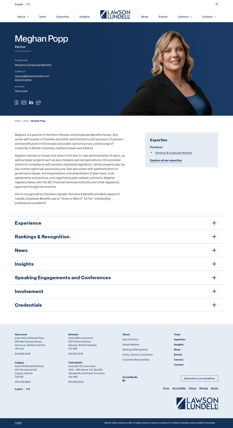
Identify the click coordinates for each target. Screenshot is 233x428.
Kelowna (73, 334)
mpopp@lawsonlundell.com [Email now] (32, 76)
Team (42, 17)
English (19, 4)
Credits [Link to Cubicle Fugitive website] (18, 422)
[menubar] (116, 14)
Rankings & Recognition (135, 349)
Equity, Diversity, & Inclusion (137, 354)
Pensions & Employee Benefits (33, 65)
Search (214, 388)
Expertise (62, 17)
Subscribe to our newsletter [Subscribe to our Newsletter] (199, 378)
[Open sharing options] (38, 102)
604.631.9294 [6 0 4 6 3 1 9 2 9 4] (23, 80)
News (144, 17)
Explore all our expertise (166, 160)
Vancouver (21, 334)
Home (18, 120)
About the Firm (130, 339)
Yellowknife (75, 362)
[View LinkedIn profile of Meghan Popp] (31, 102)
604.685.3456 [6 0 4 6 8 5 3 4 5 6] (22, 353)
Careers (185, 17)
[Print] (16, 102)
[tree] (116, 264)
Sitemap (203, 388)
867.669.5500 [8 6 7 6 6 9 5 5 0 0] (76, 382)
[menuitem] (115, 14)
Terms (166, 388)
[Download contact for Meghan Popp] (23, 102)
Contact (209, 17)
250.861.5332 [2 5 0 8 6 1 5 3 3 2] (75, 353)
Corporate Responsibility (135, 359)
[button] (217, 4)
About (23, 17)
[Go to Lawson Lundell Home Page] (197, 403)
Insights (84, 17)
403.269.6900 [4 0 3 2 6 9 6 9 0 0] (23, 382)
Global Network (130, 344)
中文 (28, 4)
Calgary (19, 362)
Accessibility (179, 388)
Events (163, 17)
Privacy (192, 388)
